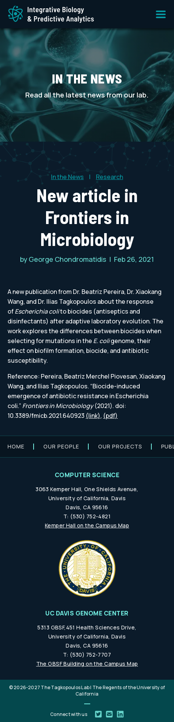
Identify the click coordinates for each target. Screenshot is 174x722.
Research (109, 177)
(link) (93, 415)
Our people (61, 446)
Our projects (120, 446)
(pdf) (110, 415)
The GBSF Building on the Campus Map (87, 663)
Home (16, 446)
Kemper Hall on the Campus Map (87, 525)
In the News (67, 177)
